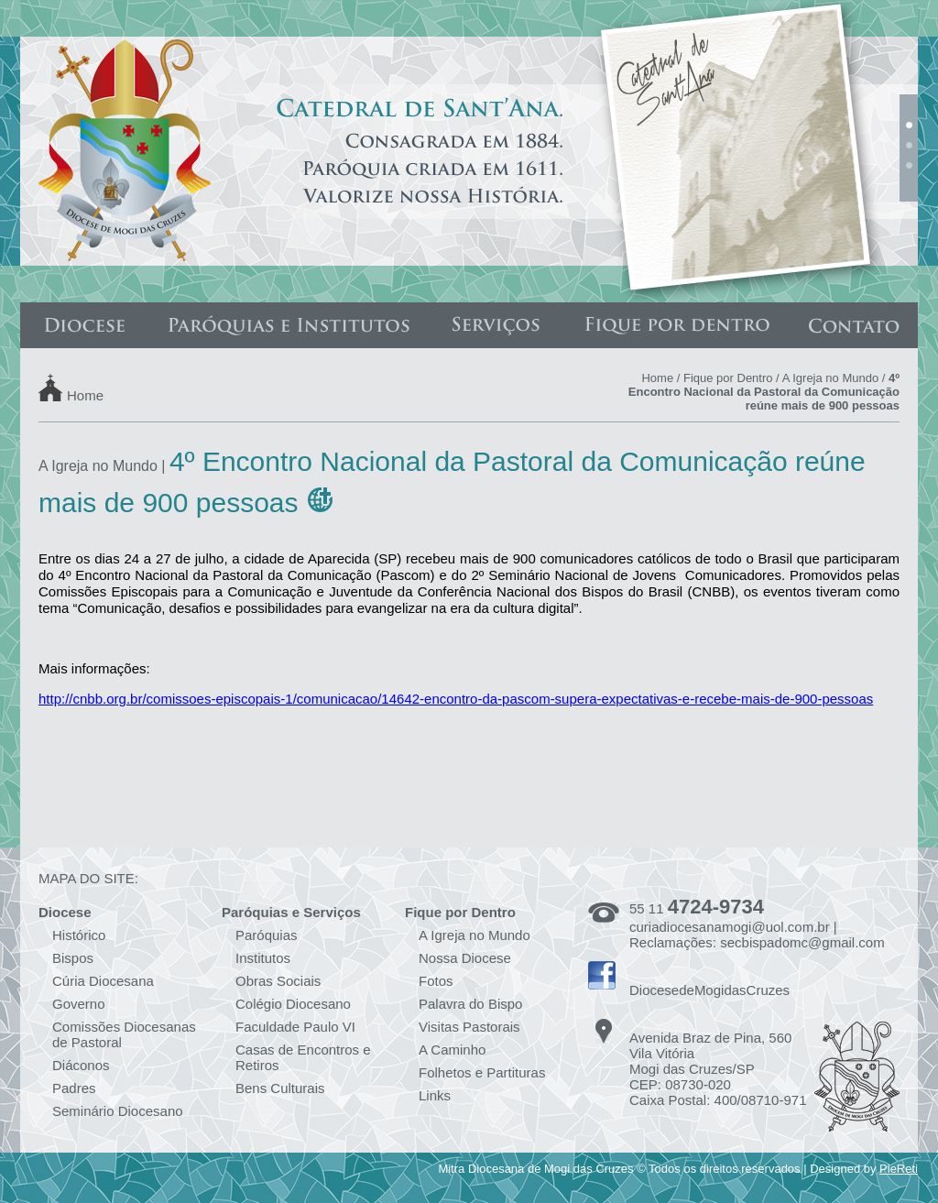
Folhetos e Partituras (482, 1072)
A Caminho (452, 1049)
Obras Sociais (278, 981)
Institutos (262, 958)
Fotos (436, 981)
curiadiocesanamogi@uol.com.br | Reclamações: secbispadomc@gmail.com (757, 934)
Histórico (78, 935)
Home (85, 394)
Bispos (72, 958)
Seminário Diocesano (117, 1111)
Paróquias (266, 935)
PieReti (898, 1169)
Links (435, 1095)
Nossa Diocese (465, 958)
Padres (74, 1088)
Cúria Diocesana (103, 981)
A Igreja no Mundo (830, 378)
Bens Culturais (280, 1088)
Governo (78, 1004)
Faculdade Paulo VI (295, 1026)
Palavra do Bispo (470, 1004)
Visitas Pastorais (469, 1026)
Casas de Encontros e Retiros (303, 1057)
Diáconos (81, 1065)
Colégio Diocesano (293, 1004)
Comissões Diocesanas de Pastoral (124, 1034)
